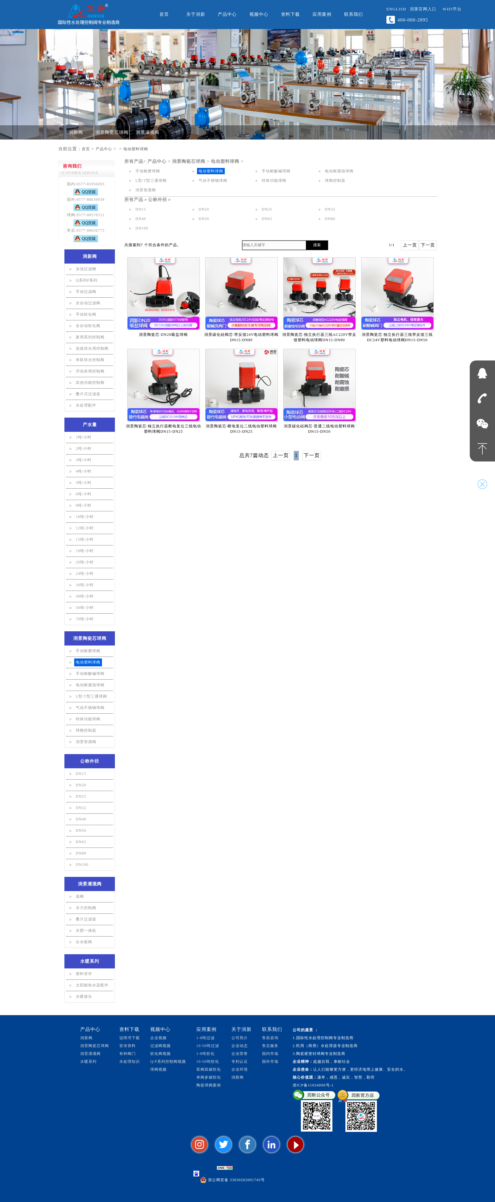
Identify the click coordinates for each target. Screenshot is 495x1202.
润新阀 (76, 132)
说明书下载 (129, 1038)
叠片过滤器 (86, 919)
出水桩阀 (84, 942)
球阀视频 (158, 1069)
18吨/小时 (85, 551)
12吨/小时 (85, 528)
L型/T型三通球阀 (91, 696)
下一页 (428, 245)
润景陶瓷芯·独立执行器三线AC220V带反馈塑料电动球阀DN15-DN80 (319, 337)
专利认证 (239, 1061)
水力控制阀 (86, 908)
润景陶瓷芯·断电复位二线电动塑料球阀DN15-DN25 (241, 429)
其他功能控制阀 (90, 382)
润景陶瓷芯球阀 (111, 132)
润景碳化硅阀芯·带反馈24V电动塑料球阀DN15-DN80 (241, 337)
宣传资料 (127, 1046)
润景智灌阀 (86, 742)
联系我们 (353, 14)
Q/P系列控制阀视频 (168, 1061)
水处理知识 (129, 1061)
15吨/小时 (85, 539)
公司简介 (239, 1038)
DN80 (81, 853)
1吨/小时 (84, 437)
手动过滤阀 (86, 291)
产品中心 (227, 14)
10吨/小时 (85, 517)
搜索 (317, 245)
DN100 (82, 864)
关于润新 (195, 14)
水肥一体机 (86, 930)
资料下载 (290, 14)
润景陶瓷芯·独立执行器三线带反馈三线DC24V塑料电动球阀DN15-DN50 (397, 337)
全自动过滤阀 (88, 303)
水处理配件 (86, 405)
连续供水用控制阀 (92, 348)
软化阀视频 (160, 1053)
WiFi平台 (452, 9)
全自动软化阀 (88, 326)
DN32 (81, 808)
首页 (164, 14)
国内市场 (270, 1053)
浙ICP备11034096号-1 (313, 1085)
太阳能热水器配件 (92, 985)
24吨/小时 (85, 573)
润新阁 (237, 1077)
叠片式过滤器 (88, 394)
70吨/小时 (85, 619)
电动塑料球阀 (135, 149)
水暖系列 (89, 961)
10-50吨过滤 (207, 1046)
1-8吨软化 (205, 1053)
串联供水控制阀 (90, 360)
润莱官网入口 (423, 9)
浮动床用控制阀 (90, 371)
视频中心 (258, 14)
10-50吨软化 (207, 1061)
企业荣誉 (239, 1053)
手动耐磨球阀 (88, 651)
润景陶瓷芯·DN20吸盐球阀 (163, 334)
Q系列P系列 (87, 280)
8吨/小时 (84, 505)
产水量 (90, 424)
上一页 (410, 245)
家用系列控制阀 (90, 337)
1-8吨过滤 (205, 1038)
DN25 (81, 796)
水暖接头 (84, 996)
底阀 (80, 896)
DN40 (81, 819)
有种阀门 (127, 1053)
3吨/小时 (84, 460)
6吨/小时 (84, 494)
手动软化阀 (86, 314)
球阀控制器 (86, 730)
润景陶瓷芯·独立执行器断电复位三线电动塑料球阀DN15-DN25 (163, 429)
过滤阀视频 (160, 1046)
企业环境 (239, 1069)
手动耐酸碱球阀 (90, 673)
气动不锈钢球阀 (90, 707)
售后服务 (270, 1046)
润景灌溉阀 (147, 132)
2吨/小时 (84, 448)
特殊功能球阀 (88, 719)
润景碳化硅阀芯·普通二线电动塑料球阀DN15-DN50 (319, 429)
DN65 (81, 842)
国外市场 (270, 1061)
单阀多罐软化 (208, 1077)
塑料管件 (84, 974)
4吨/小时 (84, 471)
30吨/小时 (85, 585)
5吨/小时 (84, 482)
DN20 (81, 785)
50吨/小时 (85, 607)
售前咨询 (270, 1038)
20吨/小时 (85, 562)
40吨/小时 (85, 596)
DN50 (81, 830)
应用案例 (322, 14)
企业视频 (158, 1038)
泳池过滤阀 (86, 269)
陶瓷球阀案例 (208, 1085)
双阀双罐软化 (208, 1069)
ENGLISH (396, 9)
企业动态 (239, 1046)
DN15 (81, 773)
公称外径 (89, 761)
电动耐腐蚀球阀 (90, 685)
